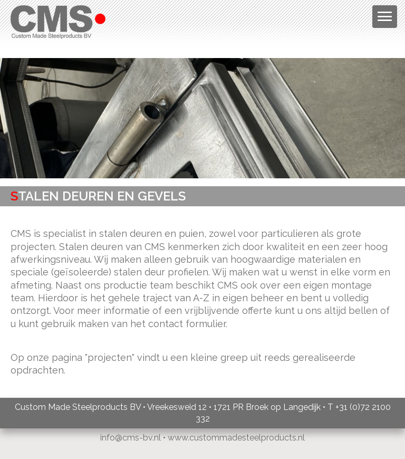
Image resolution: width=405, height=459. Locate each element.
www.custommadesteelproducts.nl (236, 438)
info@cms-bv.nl (130, 438)
